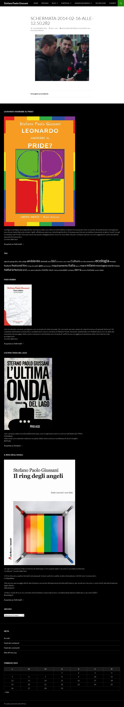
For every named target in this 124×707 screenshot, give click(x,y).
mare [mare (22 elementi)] (83, 265)
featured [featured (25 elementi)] (17, 265)
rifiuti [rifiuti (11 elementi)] (50, 270)
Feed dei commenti (12, 648)
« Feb (7, 692)
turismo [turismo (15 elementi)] (90, 270)
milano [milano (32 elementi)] (91, 265)
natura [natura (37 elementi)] (9, 269)
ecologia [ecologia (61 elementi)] (102, 260)
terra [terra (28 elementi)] (78, 269)
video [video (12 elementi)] (101, 270)
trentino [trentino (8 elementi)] (84, 270)
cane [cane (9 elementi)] (64, 262)
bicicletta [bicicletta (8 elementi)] (60, 261)
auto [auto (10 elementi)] (49, 262)
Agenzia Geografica (82, 3)
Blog (54, 3)
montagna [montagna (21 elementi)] (101, 265)
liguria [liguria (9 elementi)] (77, 266)
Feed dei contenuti (11, 643)
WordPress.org (10, 652)
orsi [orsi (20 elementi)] (25, 269)
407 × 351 (54, 28)
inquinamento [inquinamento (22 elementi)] (60, 265)
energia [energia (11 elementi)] (113, 261)
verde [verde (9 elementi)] (97, 270)
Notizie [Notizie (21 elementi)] (18, 269)
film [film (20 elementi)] (25, 265)
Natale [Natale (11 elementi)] (117, 266)
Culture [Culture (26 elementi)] (75, 261)
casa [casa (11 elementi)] (68, 261)
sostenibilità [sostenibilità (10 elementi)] (62, 270)
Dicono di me (101, 3)
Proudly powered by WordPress (15, 704)
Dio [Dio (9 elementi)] (81, 262)
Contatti (112, 3)
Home (36, 3)
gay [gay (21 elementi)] (41, 265)
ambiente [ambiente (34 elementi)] (33, 261)
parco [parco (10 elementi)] (33, 270)
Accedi (7, 638)
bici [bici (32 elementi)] (53, 261)
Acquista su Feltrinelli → (14, 244)
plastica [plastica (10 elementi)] (38, 270)
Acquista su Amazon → (13, 445)
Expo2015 (44, 3)
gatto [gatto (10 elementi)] (37, 266)
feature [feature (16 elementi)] (7, 265)
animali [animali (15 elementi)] (43, 261)
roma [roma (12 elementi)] (56, 270)
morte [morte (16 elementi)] (111, 265)
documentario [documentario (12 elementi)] (89, 261)
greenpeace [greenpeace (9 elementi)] (48, 266)
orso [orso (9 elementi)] (28, 270)
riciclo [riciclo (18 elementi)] (45, 269)
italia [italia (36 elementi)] (71, 265)
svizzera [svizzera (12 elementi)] (71, 270)
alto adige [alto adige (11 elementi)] (23, 261)
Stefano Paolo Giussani (16, 3)
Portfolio (65, 3)
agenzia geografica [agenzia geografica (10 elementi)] (11, 262)
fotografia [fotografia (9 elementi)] (30, 266)
